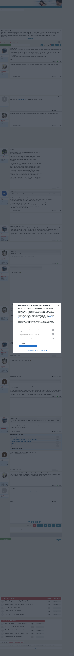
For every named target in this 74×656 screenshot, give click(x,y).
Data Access (36, 350)
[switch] (52, 330)
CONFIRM (28, 345)
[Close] (59, 306)
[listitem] (37, 327)
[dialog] (37, 328)
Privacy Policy (44, 350)
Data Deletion (30, 350)
